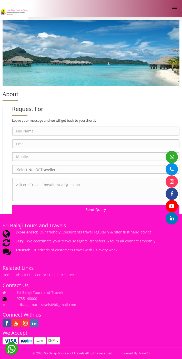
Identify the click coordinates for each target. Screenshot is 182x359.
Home (8, 275)
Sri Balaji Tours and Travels (64, 353)
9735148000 (27, 298)
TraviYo (144, 353)
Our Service (67, 275)
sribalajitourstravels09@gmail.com (46, 304)
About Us (24, 275)
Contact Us (44, 275)
